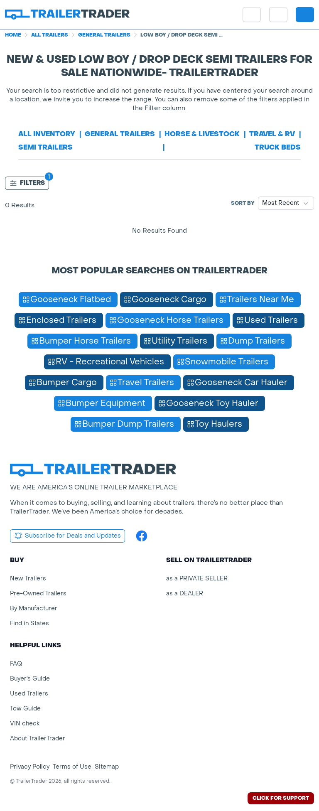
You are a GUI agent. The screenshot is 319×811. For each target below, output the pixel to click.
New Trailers (28, 578)
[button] (278, 14)
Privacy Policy (29, 767)
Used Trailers (29, 694)
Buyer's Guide (30, 679)
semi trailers (45, 147)
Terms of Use (72, 767)
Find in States (29, 623)
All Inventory (46, 134)
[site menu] (252, 14)
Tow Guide (25, 709)
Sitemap (107, 767)
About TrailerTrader (37, 738)
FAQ (16, 664)
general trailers (120, 134)
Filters (27, 183)
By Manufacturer (33, 608)
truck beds (278, 147)
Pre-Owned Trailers (38, 593)
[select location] (278, 14)
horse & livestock (202, 134)
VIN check (24, 723)
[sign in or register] (305, 14)
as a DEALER (184, 593)
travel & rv (272, 134)
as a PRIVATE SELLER (197, 578)
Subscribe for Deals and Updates (67, 536)
